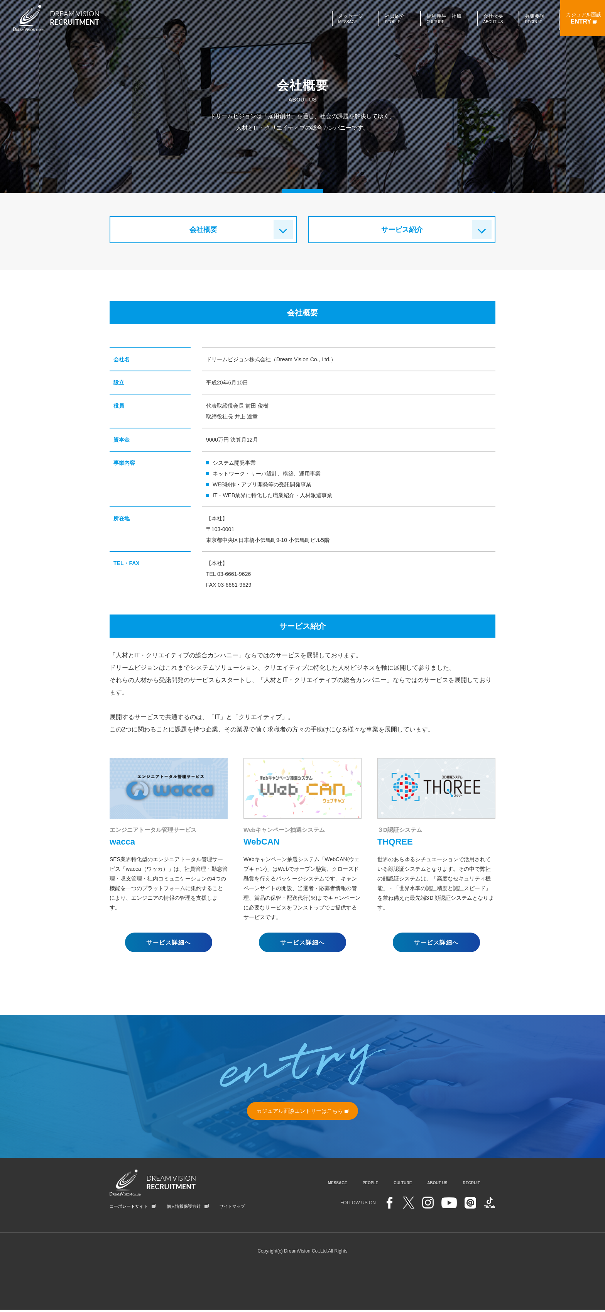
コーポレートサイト (129, 1208)
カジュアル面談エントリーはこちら (302, 1111)
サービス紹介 (402, 230)
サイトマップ (232, 1208)
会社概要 (203, 230)
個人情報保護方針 (184, 1208)
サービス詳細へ (168, 942)
